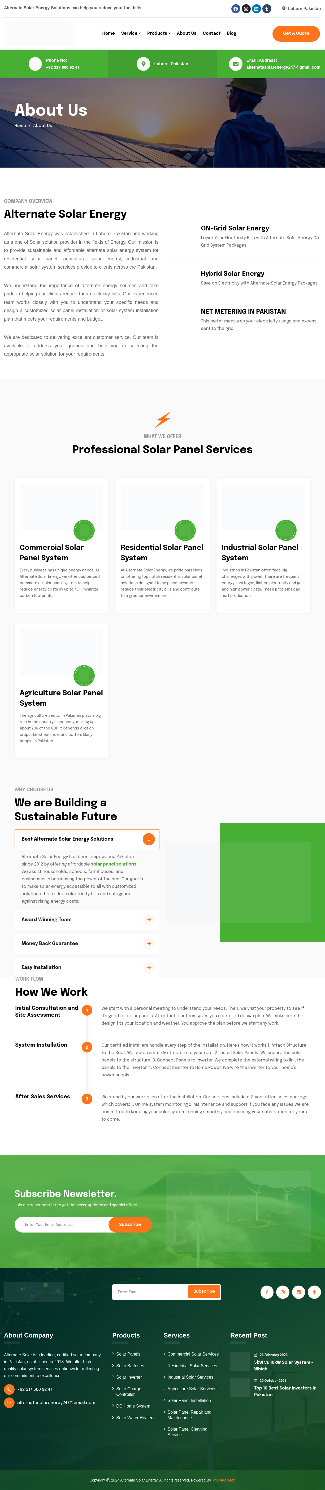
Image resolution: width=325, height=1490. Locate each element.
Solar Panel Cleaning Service (187, 1432)
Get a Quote (296, 33)
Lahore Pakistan (301, 8)
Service (129, 33)
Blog (231, 33)
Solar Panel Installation (189, 1400)
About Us (186, 33)
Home (108, 33)
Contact (211, 33)
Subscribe (130, 1224)
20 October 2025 (270, 1381)
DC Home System (133, 1406)
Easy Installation (42, 967)
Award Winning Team (47, 919)
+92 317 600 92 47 (63, 67)
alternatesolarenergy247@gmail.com (283, 67)
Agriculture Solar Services (192, 1389)
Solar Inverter (129, 1377)
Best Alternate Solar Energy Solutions (68, 839)
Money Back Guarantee (50, 943)
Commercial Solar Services (193, 1354)
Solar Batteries (130, 1366)
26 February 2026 (271, 1355)
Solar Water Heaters (135, 1417)
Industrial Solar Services (191, 1377)
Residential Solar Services (192, 1366)
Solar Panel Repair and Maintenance (189, 1415)
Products (157, 33)
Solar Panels (128, 1354)
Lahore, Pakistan (171, 64)
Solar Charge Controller (128, 1392)
